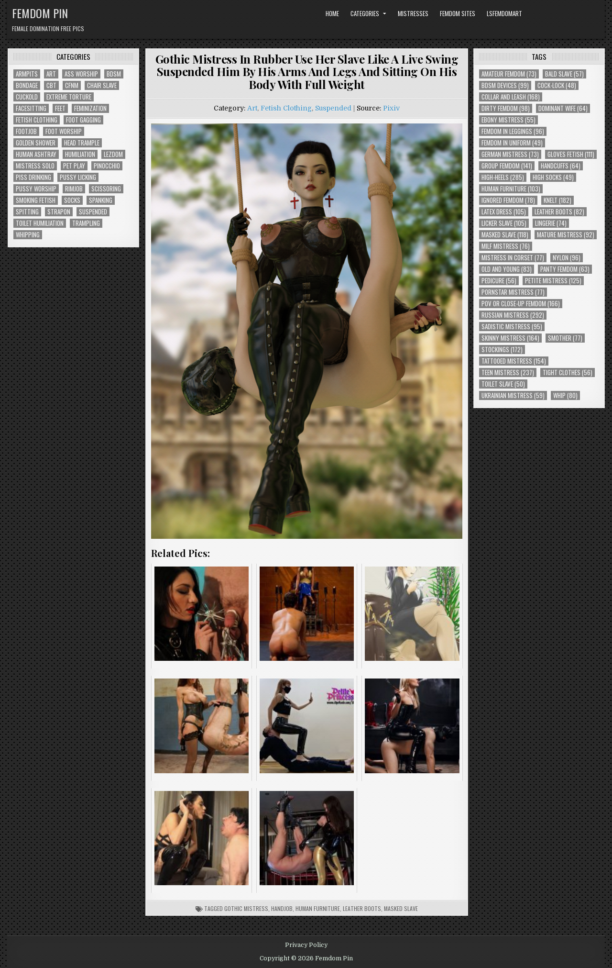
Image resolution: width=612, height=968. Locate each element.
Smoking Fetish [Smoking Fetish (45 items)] (35, 200)
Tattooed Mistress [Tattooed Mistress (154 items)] (513, 361)
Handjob (282, 908)
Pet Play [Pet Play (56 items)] (74, 165)
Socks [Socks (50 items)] (72, 200)
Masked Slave (401, 908)
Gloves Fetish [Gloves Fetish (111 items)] (570, 154)
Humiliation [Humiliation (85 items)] (80, 154)
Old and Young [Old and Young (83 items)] (506, 269)
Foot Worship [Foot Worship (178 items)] (63, 131)
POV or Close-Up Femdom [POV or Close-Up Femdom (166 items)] (520, 303)
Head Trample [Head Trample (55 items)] (81, 142)
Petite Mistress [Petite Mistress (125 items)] (553, 280)
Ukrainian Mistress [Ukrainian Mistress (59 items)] (513, 395)
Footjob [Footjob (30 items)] (26, 131)
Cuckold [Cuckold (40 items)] (27, 96)
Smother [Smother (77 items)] (565, 338)
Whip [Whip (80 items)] (565, 395)
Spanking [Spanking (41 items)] (100, 200)
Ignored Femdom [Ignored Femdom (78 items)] (508, 200)
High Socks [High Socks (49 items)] (553, 177)
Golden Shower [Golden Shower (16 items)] (35, 142)
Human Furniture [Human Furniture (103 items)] (510, 188)
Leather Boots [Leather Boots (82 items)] (559, 211)
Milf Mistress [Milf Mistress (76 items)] (505, 246)
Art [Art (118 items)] (51, 73)
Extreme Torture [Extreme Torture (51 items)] (68, 96)
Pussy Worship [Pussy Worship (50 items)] (36, 188)
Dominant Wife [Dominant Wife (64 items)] (563, 108)
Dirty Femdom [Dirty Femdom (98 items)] (505, 108)
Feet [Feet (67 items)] (60, 108)
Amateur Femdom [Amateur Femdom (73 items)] (508, 73)
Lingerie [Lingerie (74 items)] (551, 223)
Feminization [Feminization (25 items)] (90, 108)
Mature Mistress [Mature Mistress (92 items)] (565, 234)
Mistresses (413, 13)
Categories (364, 13)
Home (332, 13)
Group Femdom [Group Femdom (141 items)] (506, 165)
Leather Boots (362, 908)
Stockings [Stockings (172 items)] (502, 349)
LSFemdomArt (504, 13)
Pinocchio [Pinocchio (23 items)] (107, 165)
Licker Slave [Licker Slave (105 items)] (503, 223)
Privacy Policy (306, 945)
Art (252, 108)
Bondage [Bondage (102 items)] (27, 85)
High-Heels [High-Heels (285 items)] (502, 177)
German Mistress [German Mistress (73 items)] (510, 154)
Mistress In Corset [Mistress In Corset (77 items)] (512, 257)
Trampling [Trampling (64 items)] (86, 223)
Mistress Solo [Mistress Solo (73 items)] (35, 165)
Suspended (333, 108)
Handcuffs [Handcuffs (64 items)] (560, 165)
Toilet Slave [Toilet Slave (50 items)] (503, 384)
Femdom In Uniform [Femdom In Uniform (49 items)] (512, 142)
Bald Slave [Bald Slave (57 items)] (564, 73)
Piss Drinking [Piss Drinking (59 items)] (33, 177)
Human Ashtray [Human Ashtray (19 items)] (36, 154)
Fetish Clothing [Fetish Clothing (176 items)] (36, 119)
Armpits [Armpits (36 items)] (27, 73)
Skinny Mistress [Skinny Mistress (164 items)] (510, 338)
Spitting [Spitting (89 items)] (27, 211)
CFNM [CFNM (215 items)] (71, 85)
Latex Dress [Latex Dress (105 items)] (503, 211)
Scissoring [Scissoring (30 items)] (106, 188)
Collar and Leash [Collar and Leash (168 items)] (510, 96)
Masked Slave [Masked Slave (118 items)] (504, 234)
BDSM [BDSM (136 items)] (114, 73)
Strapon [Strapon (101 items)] (58, 211)
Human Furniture (317, 908)
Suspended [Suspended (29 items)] (93, 211)
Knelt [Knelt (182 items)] (557, 200)
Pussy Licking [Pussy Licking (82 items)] (78, 177)
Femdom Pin (40, 13)
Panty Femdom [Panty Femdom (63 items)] (565, 269)
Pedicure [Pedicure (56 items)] (498, 280)
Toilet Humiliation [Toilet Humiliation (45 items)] (40, 223)
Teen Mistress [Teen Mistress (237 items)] (507, 372)
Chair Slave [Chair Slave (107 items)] (102, 85)
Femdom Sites (457, 13)
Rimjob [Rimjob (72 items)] (74, 188)
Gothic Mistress (246, 908)
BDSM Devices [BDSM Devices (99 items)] (505, 85)
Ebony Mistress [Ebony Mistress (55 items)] (508, 119)
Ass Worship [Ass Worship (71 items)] (81, 73)
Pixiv (391, 108)
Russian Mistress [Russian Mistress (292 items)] (512, 315)
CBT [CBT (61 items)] (51, 85)
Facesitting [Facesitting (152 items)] (31, 108)
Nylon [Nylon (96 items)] (566, 257)
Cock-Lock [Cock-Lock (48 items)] (556, 85)
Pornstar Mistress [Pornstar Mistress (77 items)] (513, 292)
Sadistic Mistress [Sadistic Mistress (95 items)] (511, 326)
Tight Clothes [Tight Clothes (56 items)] (567, 372)
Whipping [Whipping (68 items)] (28, 234)
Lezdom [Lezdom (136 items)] (113, 154)
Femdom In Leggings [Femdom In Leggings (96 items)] (512, 131)
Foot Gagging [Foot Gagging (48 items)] (83, 119)
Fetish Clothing (286, 108)
